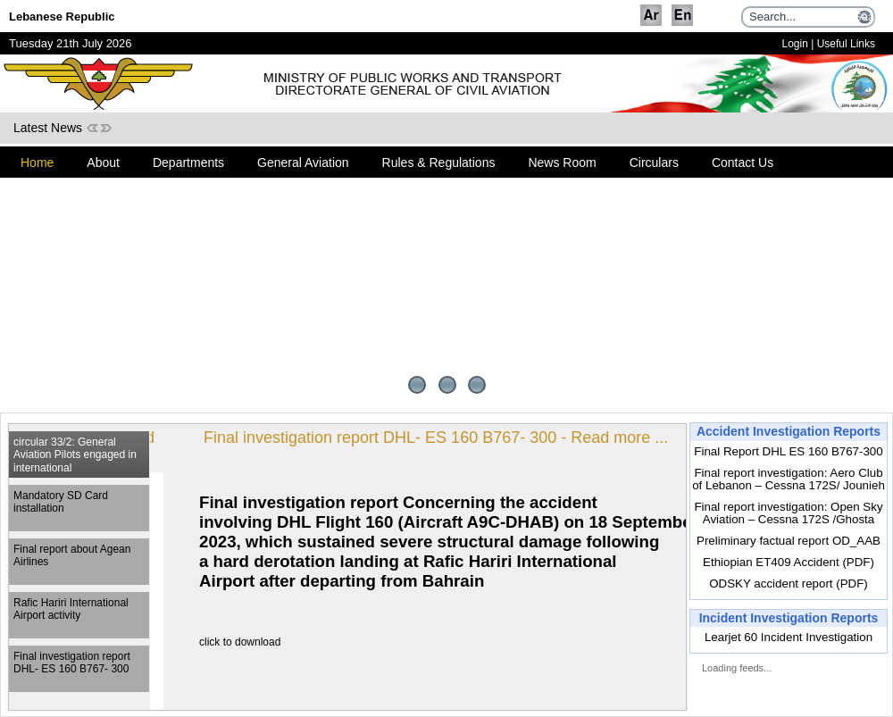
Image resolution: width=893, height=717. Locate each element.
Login (794, 44)
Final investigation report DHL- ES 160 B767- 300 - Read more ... (411, 437)
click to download (215, 642)
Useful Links (846, 44)
